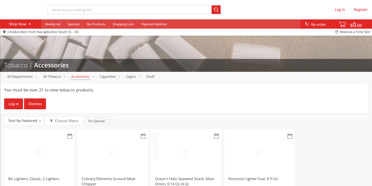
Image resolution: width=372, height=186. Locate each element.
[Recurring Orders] (70, 137)
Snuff (150, 76)
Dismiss (35, 104)
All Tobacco (52, 76)
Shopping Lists (123, 24)
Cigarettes (108, 76)
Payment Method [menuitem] (154, 24)
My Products (96, 24)
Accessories (80, 76)
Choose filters (66, 121)
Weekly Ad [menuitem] (52, 24)
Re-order (318, 24)
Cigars (131, 76)
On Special (96, 121)
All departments (20, 76)
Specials (74, 24)
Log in (14, 104)
